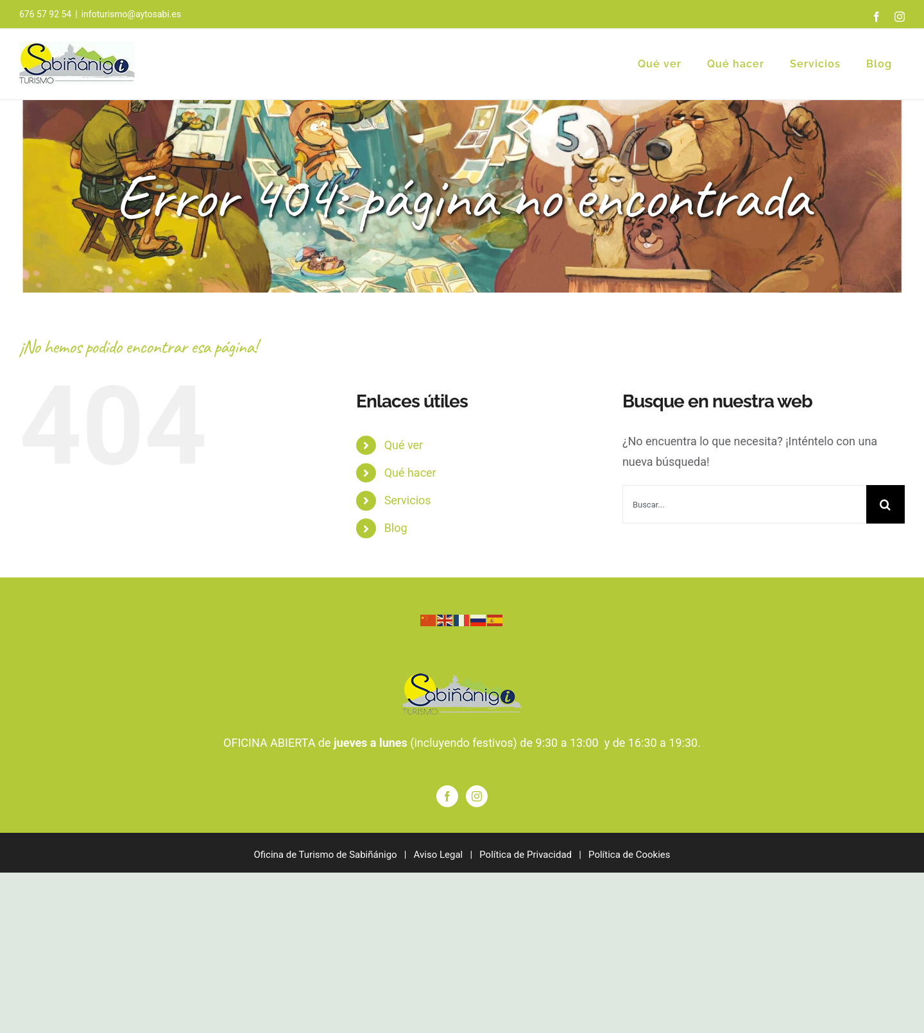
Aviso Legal (438, 854)
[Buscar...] (744, 504)
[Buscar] (885, 504)
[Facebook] (447, 796)
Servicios (407, 500)
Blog (395, 527)
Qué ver (404, 445)
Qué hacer (410, 472)
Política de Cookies (629, 854)
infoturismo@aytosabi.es (131, 14)
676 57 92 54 (45, 14)
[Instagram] (477, 796)
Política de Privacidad (525, 854)
